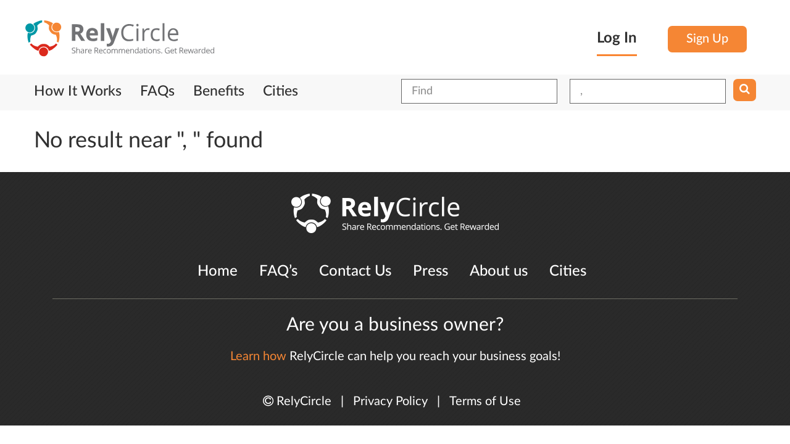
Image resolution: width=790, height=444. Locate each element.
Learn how (258, 356)
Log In (617, 38)
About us (499, 271)
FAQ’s (278, 271)
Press (430, 271)
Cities (280, 91)
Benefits (218, 91)
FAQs (157, 91)
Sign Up (707, 39)
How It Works (78, 91)
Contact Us (355, 271)
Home (218, 271)
